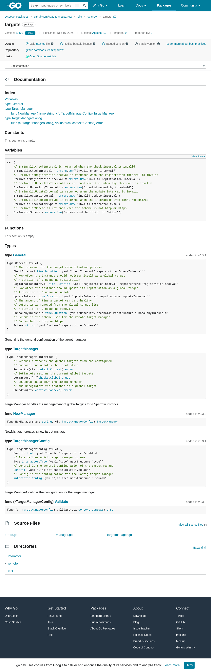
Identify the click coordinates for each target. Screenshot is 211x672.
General (19, 255)
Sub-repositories (100, 622)
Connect (182, 608)
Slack (179, 628)
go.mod (41, 43)
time (40, 271)
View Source (198, 156)
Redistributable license (78, 43)
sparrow (92, 16)
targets (107, 16)
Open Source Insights (41, 56)
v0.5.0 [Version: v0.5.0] (14, 32)
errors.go (11, 534)
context (42, 369)
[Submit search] (84, 5)
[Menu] (105, 66)
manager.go (64, 534)
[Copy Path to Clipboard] (115, 16)
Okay (189, 665)
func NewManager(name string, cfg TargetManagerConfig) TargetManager (63, 113)
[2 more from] (5, 563)
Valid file (40, 43)
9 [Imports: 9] (120, 32)
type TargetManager (19, 108)
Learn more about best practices (186, 43)
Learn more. (172, 665)
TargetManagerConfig (77, 421)
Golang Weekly (185, 647)
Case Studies (13, 622)
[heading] (17, 5)
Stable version (147, 43)
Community (191, 5)
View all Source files (190, 524)
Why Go (101, 5)
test (10, 570)
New (70, 171)
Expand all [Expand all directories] (199, 547)
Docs (141, 5)
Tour (50, 622)
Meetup (180, 641)
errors (62, 171)
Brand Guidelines (144, 641)
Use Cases (11, 615)
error (69, 369)
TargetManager (25, 349)
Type (43, 461)
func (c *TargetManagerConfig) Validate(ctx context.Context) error (57, 123)
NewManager (24, 414)
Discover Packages (17, 16)
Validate (61, 502)
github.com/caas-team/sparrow (53, 16)
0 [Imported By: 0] (143, 32)
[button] (27, 43)
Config (37, 478)
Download (139, 615)
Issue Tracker (141, 628)
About (138, 608)
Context (56, 369)
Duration (51, 271)
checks (43, 377)
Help (50, 634)
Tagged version (115, 43)
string (30, 325)
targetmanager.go (119, 534)
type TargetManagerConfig (23, 118)
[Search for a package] (55, 5)
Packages (164, 5)
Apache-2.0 (99, 32)
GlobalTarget (60, 377)
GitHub (180, 622)
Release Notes (142, 634)
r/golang (181, 634)
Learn (122, 5)
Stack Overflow (57, 628)
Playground (55, 615)
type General (14, 104)
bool (30, 453)
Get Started (57, 608)
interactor (30, 461)
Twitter (180, 615)
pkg (79, 16)
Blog (136, 622)
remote (13, 563)
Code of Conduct (143, 647)
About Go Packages (102, 628)
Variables (11, 99)
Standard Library (100, 615)
